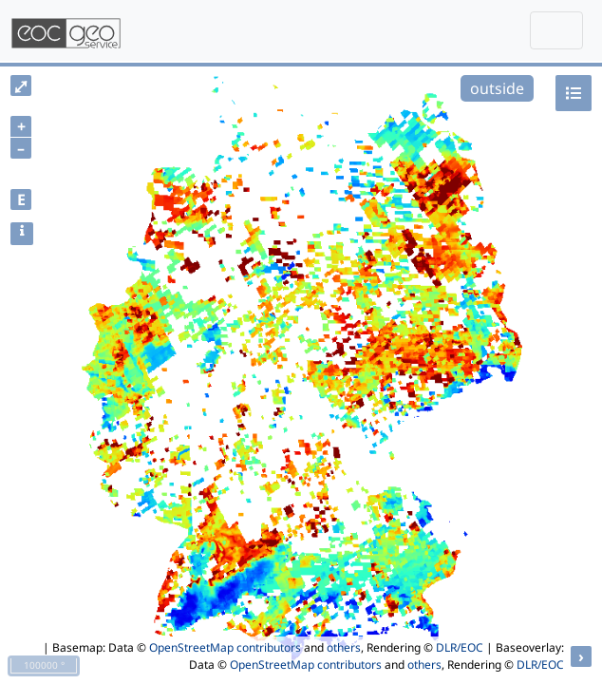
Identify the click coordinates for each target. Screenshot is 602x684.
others (344, 647)
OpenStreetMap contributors (225, 647)
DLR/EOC (459, 647)
